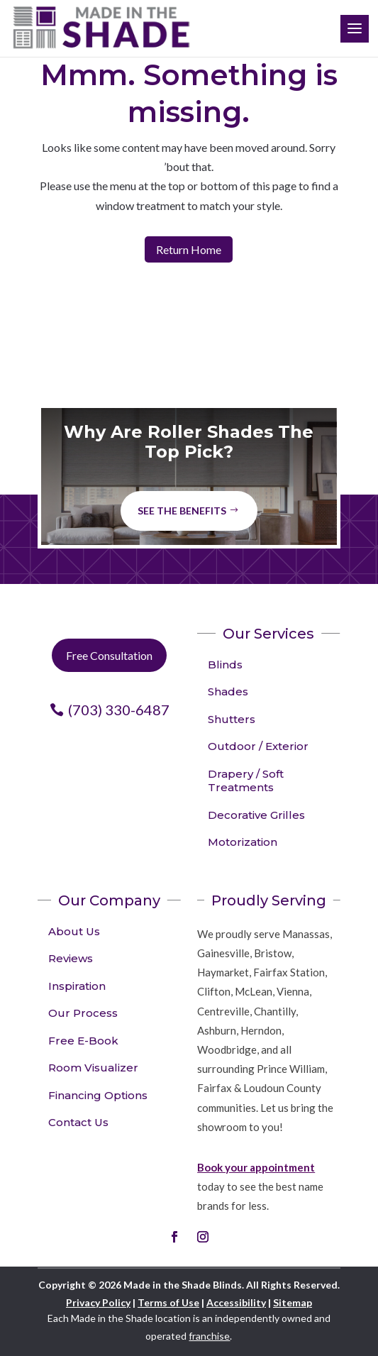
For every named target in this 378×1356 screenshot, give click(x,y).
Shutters (231, 719)
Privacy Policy (98, 1302)
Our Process (83, 1013)
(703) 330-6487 (118, 709)
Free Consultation (109, 655)
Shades (228, 691)
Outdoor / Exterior (258, 746)
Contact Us (78, 1122)
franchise (209, 1336)
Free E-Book (83, 1040)
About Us (74, 931)
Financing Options (98, 1095)
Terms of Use (168, 1302)
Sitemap (292, 1302)
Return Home (188, 249)
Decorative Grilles (256, 815)
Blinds (225, 664)
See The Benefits (182, 511)
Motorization (242, 842)
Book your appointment (256, 1167)
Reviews (70, 958)
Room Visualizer (93, 1067)
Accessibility (236, 1302)
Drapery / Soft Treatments (246, 781)
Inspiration (77, 986)
